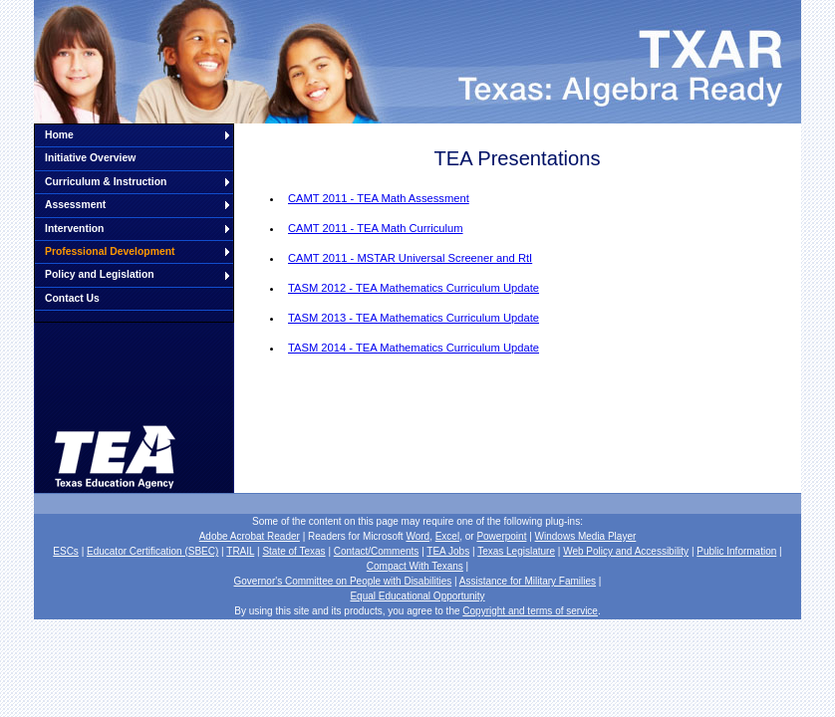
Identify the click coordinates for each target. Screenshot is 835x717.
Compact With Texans (415, 566)
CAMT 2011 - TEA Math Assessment (378, 198)
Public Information (736, 551)
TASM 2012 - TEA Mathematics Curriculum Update (413, 288)
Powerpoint (501, 536)
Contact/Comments (376, 551)
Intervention (74, 228)
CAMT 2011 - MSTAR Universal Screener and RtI (410, 258)
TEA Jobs (447, 551)
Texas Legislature (516, 551)
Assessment (75, 204)
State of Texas (293, 551)
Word (417, 536)
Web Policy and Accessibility (626, 551)
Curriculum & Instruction (105, 181)
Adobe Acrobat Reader (249, 536)
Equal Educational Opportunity (417, 596)
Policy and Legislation (99, 274)
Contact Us (72, 298)
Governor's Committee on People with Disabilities (343, 581)
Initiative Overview (90, 157)
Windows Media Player (586, 536)
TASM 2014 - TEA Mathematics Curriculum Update (413, 348)
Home (59, 134)
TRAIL (240, 551)
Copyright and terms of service (530, 610)
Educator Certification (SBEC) (152, 551)
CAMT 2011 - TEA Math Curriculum (375, 228)
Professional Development (110, 251)
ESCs (66, 551)
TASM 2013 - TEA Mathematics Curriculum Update (413, 318)
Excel (447, 536)
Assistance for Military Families (527, 581)
